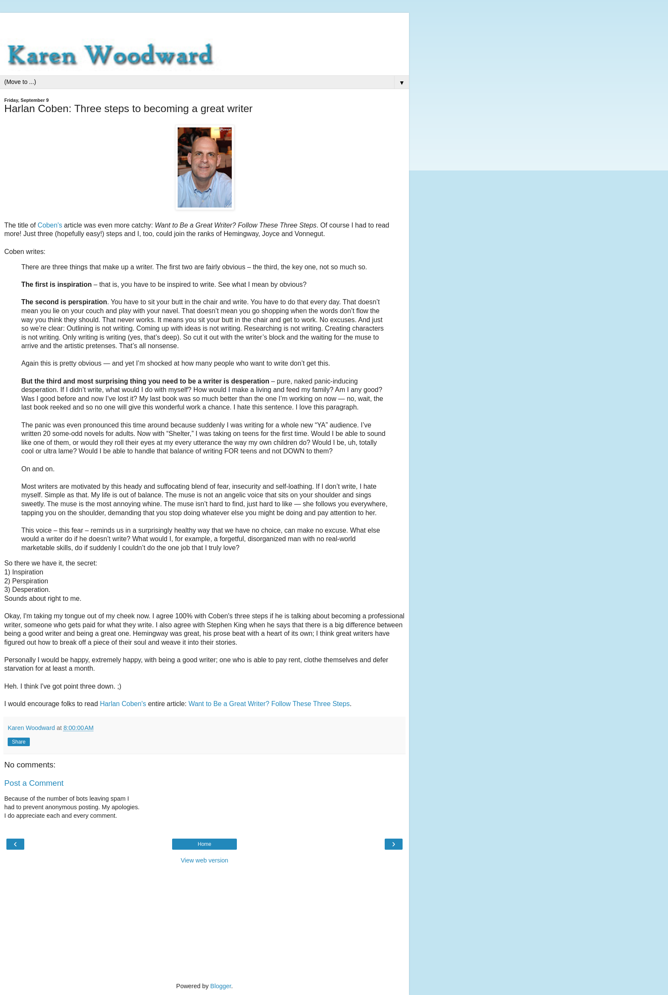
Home (204, 844)
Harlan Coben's (123, 703)
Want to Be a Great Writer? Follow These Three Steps (269, 703)
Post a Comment (33, 783)
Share (19, 742)
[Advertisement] (204, 23)
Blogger (220, 986)
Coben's (49, 225)
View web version (204, 860)
